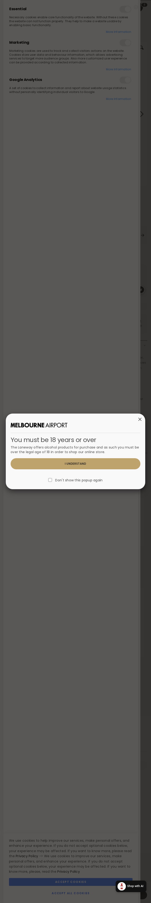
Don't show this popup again (79, 480)
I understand (75, 464)
